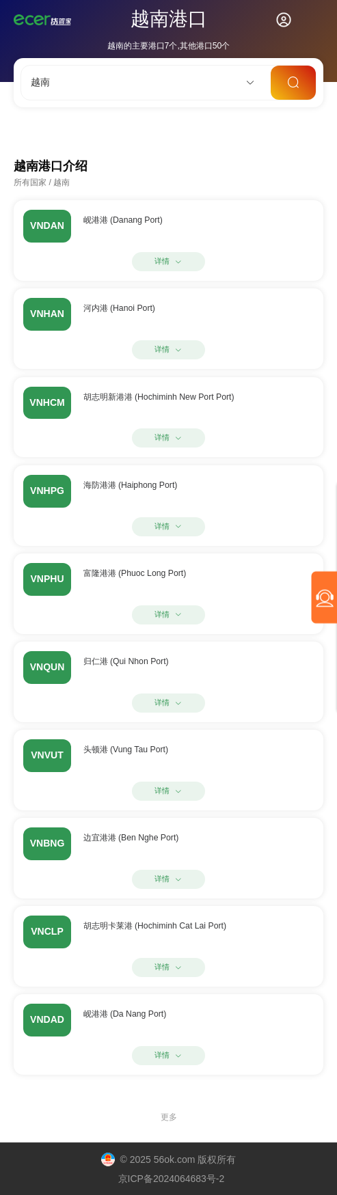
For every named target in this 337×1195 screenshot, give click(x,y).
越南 (61, 182)
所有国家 (30, 182)
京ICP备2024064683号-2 (171, 1178)
